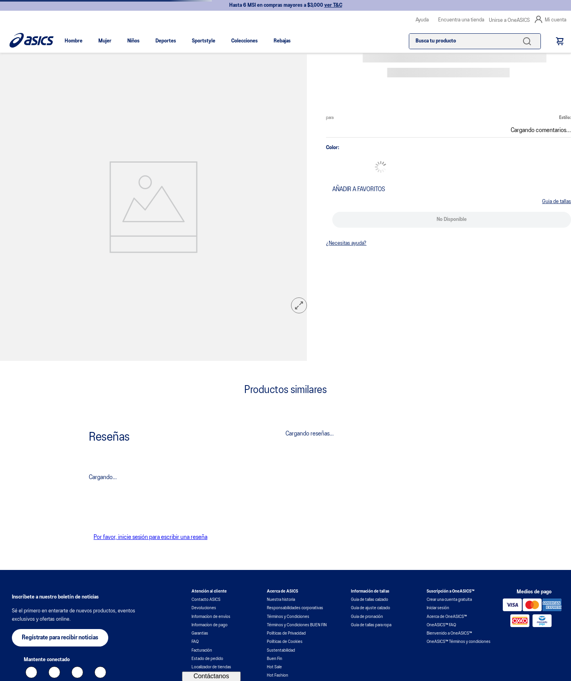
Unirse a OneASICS (509, 20)
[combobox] (475, 41)
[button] (299, 306)
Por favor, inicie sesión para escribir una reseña (150, 537)
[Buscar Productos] (528, 41)
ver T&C (333, 5)
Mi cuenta (550, 19)
